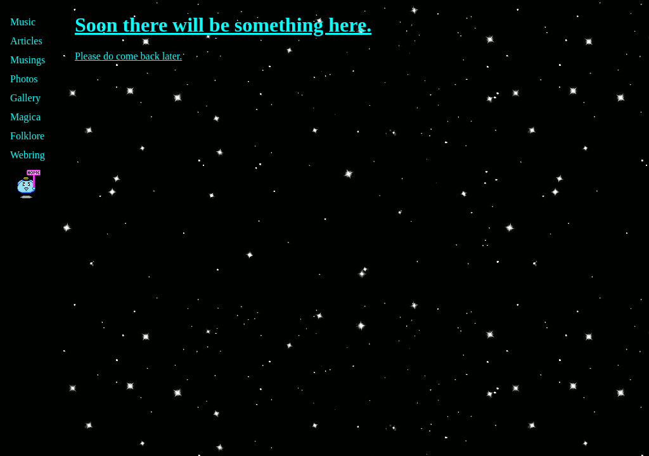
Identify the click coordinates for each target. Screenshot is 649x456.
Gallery (25, 97)
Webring (27, 154)
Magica (25, 116)
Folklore (27, 135)
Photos (24, 78)
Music (22, 21)
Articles (26, 40)
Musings (27, 59)
